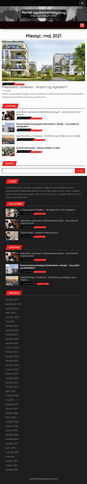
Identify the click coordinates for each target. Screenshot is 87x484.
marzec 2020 (12, 426)
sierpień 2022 (12, 360)
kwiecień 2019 (12, 461)
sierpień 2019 (12, 443)
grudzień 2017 (12, 469)
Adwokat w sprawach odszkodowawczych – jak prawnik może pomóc (48, 113)
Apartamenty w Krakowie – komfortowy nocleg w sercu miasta (48, 135)
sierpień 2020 (12, 413)
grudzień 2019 (12, 434)
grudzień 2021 (12, 382)
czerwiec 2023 (12, 347)
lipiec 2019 (10, 448)
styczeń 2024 (12, 330)
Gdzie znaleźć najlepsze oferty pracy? (39, 232)
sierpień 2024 (12, 325)
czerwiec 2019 (12, 452)
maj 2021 (10, 400)
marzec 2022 (12, 373)
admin (8, 91)
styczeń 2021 (12, 408)
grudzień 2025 (12, 299)
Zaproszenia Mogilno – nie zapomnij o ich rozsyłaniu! (47, 209)
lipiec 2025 (11, 312)
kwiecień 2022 (12, 369)
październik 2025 (13, 304)
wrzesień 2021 (12, 386)
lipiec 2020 (11, 417)
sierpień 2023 (12, 343)
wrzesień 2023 (12, 339)
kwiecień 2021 (12, 404)
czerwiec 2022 (12, 365)
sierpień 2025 (12, 308)
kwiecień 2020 (12, 421)
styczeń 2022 (12, 378)
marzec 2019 (12, 465)
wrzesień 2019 (12, 439)
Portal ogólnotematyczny (43, 12)
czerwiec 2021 (12, 395)
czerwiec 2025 (12, 317)
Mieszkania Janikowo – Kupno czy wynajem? (34, 87)
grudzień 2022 (12, 356)
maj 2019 (10, 456)
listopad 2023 (12, 334)
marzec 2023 (12, 352)
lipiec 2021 (10, 391)
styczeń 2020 (12, 430)
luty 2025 (10, 321)
